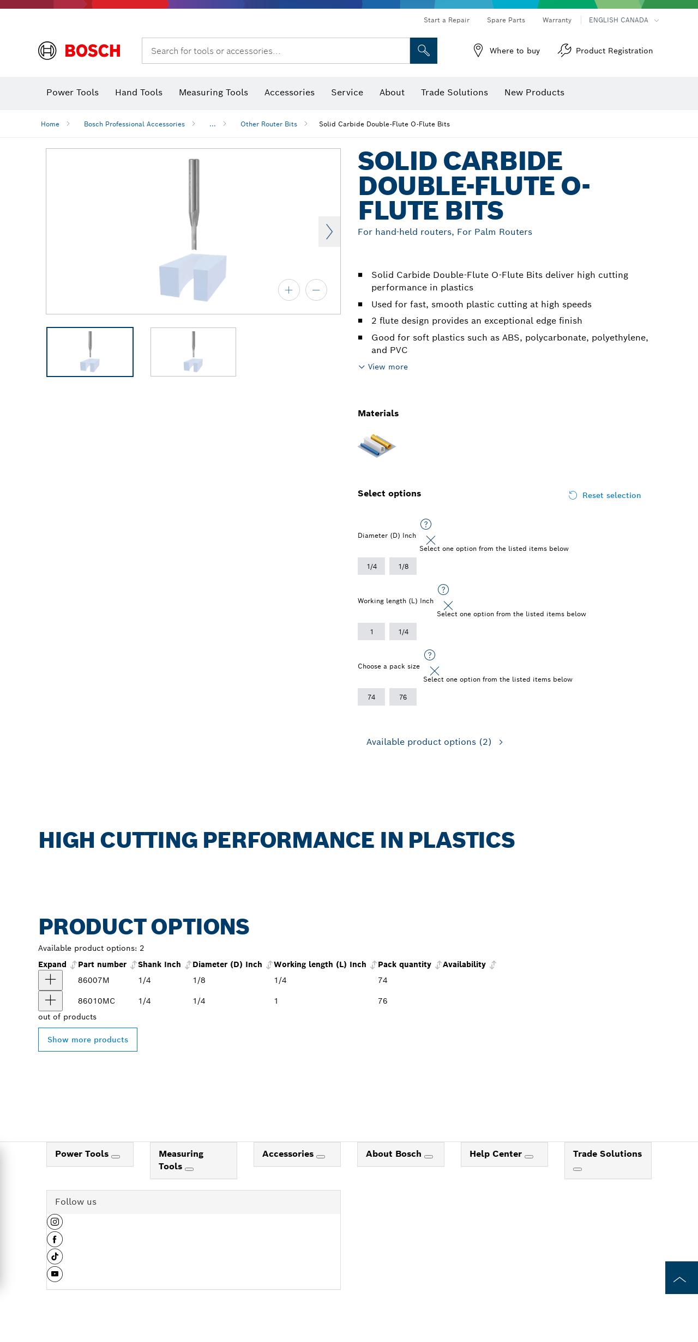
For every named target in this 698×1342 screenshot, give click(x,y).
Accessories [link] (289, 1153)
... (212, 124)
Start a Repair (447, 20)
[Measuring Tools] (189, 1169)
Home (50, 124)
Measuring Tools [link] (181, 1160)
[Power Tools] (115, 1156)
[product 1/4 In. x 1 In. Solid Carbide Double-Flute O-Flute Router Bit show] (50, 1001)
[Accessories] (320, 1156)
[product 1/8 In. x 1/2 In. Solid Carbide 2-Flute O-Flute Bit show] (50, 980)
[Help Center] (529, 1156)
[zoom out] (316, 290)
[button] (55, 1226)
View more (388, 367)
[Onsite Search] (423, 51)
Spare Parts (506, 20)
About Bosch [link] (395, 1153)
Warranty (557, 20)
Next (329, 231)
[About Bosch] (428, 1156)
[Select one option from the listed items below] (425, 524)
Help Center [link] (497, 1153)
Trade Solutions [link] (607, 1153)
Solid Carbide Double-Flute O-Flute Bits (384, 124)
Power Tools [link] (83, 1153)
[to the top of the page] (681, 1277)
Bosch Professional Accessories (134, 124)
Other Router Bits (268, 124)
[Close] (430, 540)
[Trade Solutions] (577, 1169)
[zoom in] (289, 290)
